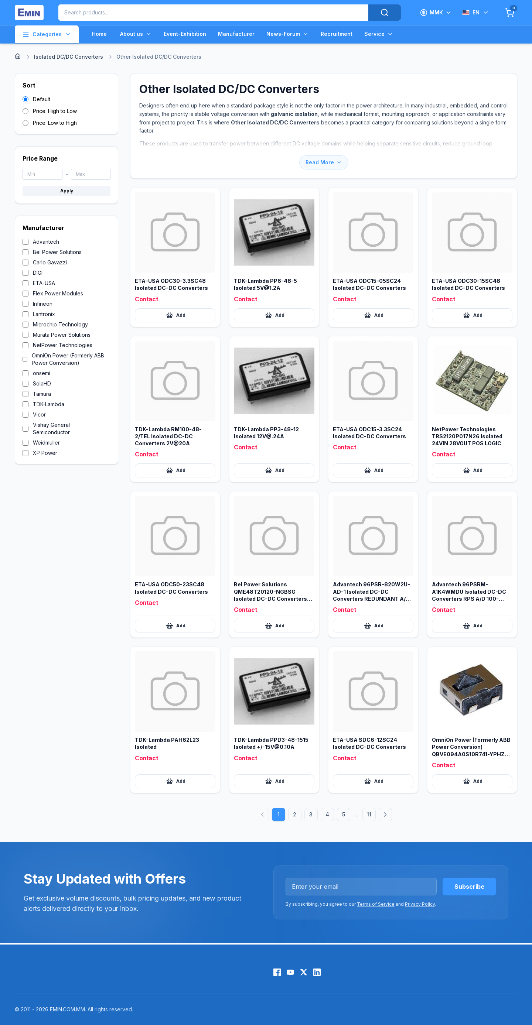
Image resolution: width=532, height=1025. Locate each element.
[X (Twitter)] (303, 972)
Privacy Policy (420, 904)
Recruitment (336, 34)
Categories (46, 34)
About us (136, 34)
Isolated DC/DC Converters (68, 57)
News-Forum (287, 34)
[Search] (384, 12)
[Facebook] (277, 972)
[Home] (18, 56)
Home (99, 34)
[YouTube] (290, 972)
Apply (66, 190)
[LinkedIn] (317, 972)
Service (378, 34)
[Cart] (509, 12)
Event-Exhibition (185, 34)
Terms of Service (376, 904)
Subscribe (469, 886)
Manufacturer (236, 34)
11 (369, 814)
